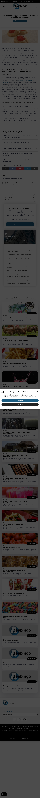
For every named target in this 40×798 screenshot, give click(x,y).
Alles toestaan (20, 400)
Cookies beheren (20, 404)
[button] (38, 391)
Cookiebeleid (19, 407)
